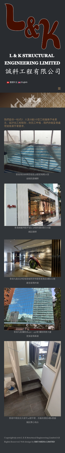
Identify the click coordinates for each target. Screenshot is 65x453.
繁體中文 (12, 82)
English (22, 82)
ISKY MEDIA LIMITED (44, 442)
